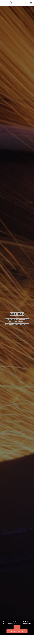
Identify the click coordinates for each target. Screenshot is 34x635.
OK (17, 627)
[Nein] (32, 627)
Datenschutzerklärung (17, 631)
